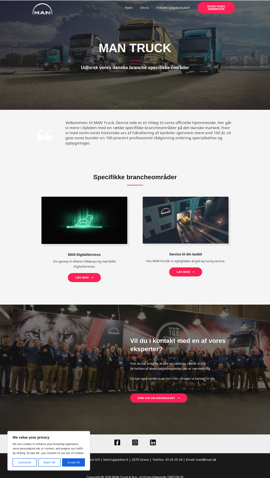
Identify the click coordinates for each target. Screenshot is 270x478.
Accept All (74, 462)
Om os (144, 8)
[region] (49, 450)
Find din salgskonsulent (173, 8)
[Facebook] (117, 442)
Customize (24, 462)
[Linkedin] (153, 442)
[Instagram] (135, 442)
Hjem (129, 8)
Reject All (49, 462)
